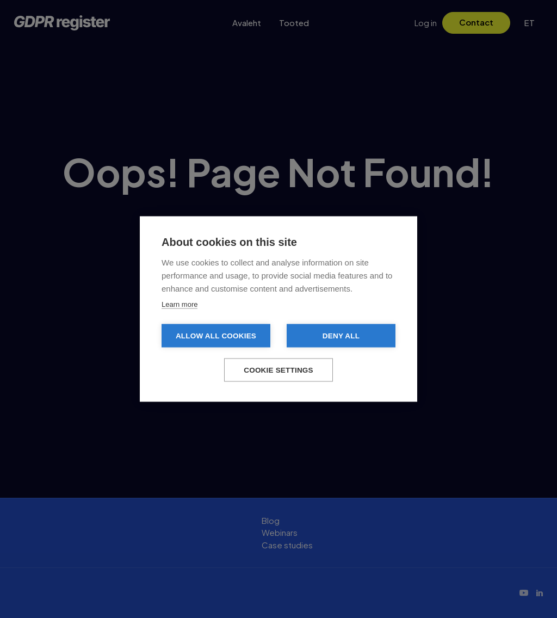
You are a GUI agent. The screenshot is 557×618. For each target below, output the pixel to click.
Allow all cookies (216, 336)
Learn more (179, 304)
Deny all (341, 336)
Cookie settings (278, 370)
